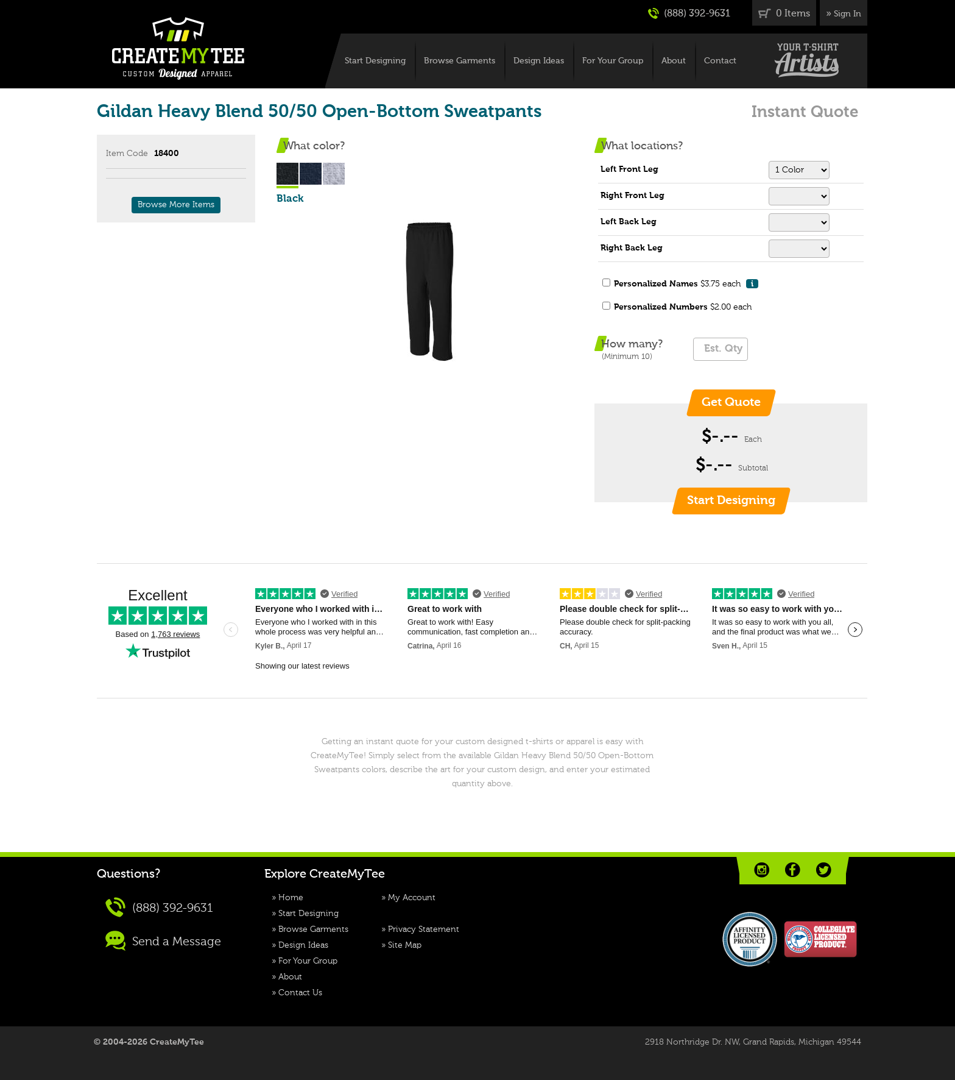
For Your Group (612, 61)
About (673, 61)
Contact (720, 61)
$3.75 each (686, 283)
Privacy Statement (423, 929)
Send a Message (163, 941)
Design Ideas (538, 61)
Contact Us (300, 993)
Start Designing (375, 61)
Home (290, 897)
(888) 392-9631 (689, 13)
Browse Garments (459, 61)
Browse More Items (176, 205)
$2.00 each (683, 307)
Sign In (847, 14)
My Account (411, 897)
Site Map (404, 945)
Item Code (127, 153)
